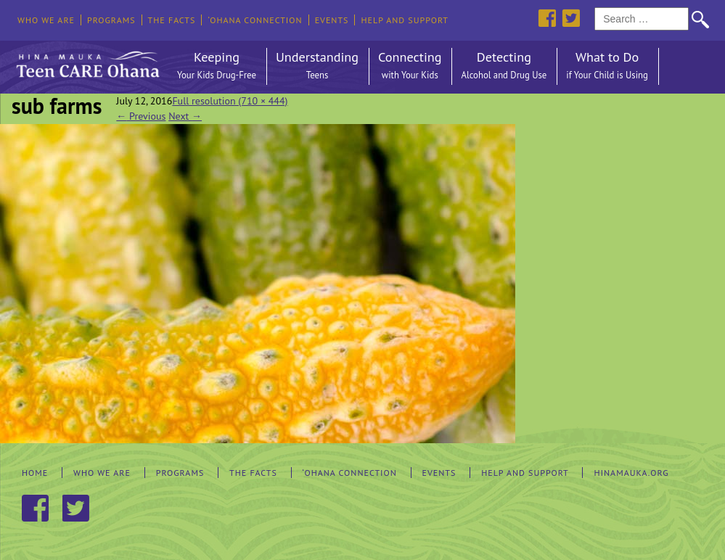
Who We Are (46, 20)
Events (332, 20)
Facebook (547, 18)
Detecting (503, 66)
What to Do (607, 66)
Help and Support (404, 20)
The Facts (172, 20)
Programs (111, 20)
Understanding (317, 66)
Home (35, 472)
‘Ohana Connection (255, 20)
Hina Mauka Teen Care (86, 61)
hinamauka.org (631, 472)
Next (185, 116)
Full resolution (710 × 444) (229, 100)
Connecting (409, 66)
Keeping (216, 66)
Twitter (571, 18)
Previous (140, 116)
